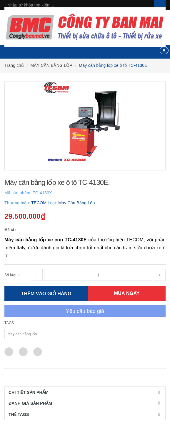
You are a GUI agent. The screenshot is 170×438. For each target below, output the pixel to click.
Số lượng (11, 275)
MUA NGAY (127, 293)
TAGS (9, 323)
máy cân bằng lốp (22, 334)
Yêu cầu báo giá (85, 311)
